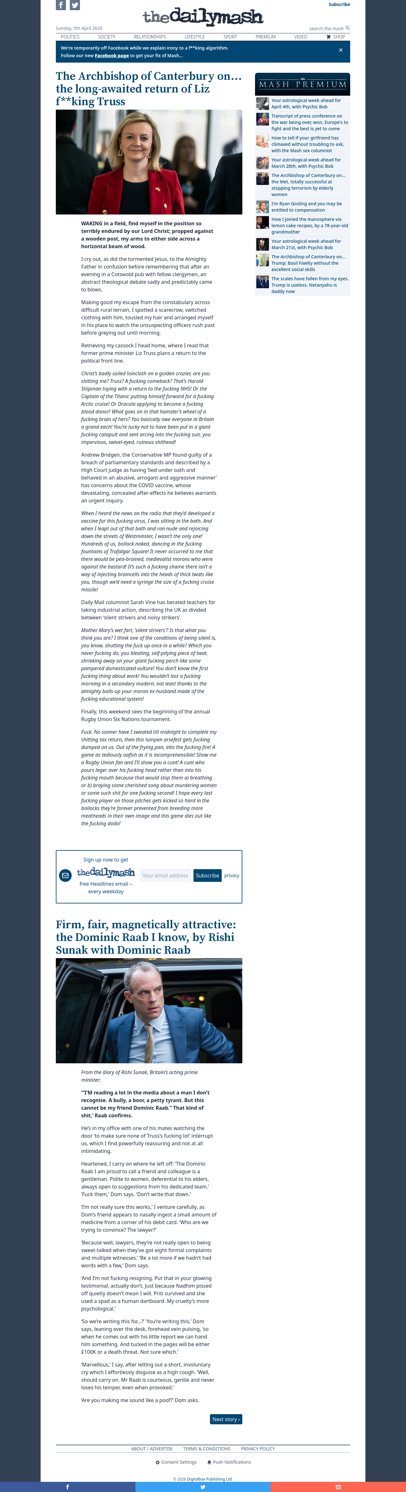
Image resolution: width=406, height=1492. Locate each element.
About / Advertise (152, 1449)
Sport (230, 37)
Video (300, 37)
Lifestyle (195, 37)
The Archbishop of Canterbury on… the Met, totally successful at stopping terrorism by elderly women (308, 184)
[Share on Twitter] (203, 1487)
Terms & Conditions (207, 1449)
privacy (231, 875)
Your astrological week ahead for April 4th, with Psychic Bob (306, 103)
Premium (266, 37)
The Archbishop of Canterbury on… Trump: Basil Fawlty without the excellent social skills (308, 263)
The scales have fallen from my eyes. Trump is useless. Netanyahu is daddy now (310, 285)
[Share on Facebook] (67, 1487)
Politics (70, 37)
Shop (335, 37)
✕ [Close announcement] (340, 50)
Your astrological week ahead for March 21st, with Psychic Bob (306, 244)
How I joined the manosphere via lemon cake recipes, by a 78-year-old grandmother (310, 225)
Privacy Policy (258, 1449)
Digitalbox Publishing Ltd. (210, 1479)
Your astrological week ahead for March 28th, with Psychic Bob (306, 163)
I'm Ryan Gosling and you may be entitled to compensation (307, 207)
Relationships (150, 37)
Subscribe (207, 875)
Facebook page (112, 55)
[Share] (338, 1487)
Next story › (226, 1419)
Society (106, 37)
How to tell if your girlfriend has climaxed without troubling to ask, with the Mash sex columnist (308, 144)
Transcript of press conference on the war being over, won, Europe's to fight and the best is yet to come (310, 122)
